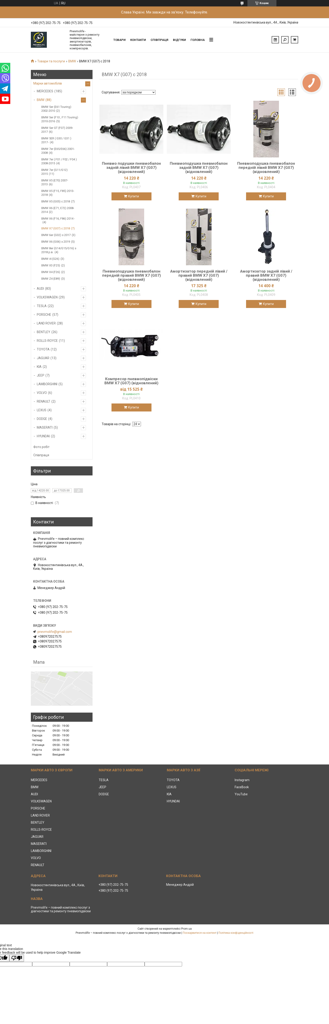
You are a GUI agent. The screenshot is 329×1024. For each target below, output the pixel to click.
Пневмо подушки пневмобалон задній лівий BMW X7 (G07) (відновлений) (131, 167)
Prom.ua (186, 928)
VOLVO (42, 393)
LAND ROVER (46, 323)
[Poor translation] (16, 958)
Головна (198, 40)
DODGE (42, 419)
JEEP (40, 375)
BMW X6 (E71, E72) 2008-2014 (57, 210)
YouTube (241, 794)
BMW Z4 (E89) (50, 278)
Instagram (242, 780)
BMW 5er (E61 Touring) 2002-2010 (56, 108)
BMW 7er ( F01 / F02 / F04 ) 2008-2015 (59, 161)
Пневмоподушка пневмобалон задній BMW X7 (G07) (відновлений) (199, 167)
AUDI (40, 288)
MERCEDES (45, 91)
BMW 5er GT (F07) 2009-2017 (57, 129)
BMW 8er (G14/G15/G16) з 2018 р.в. (58, 250)
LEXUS (41, 410)
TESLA (42, 306)
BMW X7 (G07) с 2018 (55, 228)
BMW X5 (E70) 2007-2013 (54, 182)
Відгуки (179, 40)
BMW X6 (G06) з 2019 (55, 241)
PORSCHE (44, 314)
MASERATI (45, 427)
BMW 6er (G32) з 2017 (56, 235)
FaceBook (242, 787)
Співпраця (159, 40)
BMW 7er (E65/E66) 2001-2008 (58, 150)
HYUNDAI (43, 436)
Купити (133, 196)
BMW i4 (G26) (50, 258)
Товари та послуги (51, 61)
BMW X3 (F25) (50, 265)
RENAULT (43, 401)
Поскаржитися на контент (199, 932)
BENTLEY (43, 332)
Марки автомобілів (47, 83)
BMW (72, 61)
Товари (119, 40)
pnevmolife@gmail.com (54, 632)
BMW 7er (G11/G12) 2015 (54, 171)
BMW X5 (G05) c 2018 (55, 201)
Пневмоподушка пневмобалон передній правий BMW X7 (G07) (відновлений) (131, 275)
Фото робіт (41, 447)
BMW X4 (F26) (50, 272)
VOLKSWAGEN (47, 297)
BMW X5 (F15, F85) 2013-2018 (57, 192)
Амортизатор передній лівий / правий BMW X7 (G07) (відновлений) (198, 275)
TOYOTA (43, 349)
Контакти (138, 40)
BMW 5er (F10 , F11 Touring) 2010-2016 (59, 119)
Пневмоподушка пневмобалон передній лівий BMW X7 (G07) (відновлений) (266, 167)
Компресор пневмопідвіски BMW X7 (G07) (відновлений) (131, 381)
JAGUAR (43, 358)
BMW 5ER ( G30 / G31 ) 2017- (56, 140)
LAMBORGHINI (47, 384)
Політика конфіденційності (235, 932)
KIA (39, 367)
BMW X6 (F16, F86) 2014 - (58, 218)
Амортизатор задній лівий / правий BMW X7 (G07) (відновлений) (266, 275)
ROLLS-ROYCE (47, 340)
